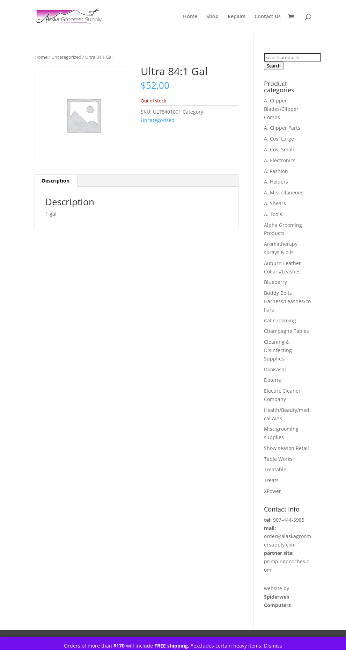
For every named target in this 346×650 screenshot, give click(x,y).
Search (274, 66)
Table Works (278, 459)
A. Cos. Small (279, 149)
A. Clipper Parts (282, 127)
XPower (272, 491)
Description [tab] (55, 180)
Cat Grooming (280, 320)
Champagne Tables (286, 331)
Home (190, 17)
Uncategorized (66, 57)
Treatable (275, 469)
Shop (212, 17)
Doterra (273, 380)
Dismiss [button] (273, 645)
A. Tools (273, 214)
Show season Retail (286, 448)
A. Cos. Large (279, 138)
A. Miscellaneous (283, 192)
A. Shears (275, 203)
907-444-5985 (288, 519)
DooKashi (275, 369)
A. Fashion (276, 171)
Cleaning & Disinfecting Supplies (278, 350)
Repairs (236, 17)
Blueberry (275, 282)
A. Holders (276, 181)
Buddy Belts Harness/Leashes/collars (287, 301)
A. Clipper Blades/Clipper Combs (281, 109)
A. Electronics (279, 160)
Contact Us (268, 17)
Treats (271, 480)
